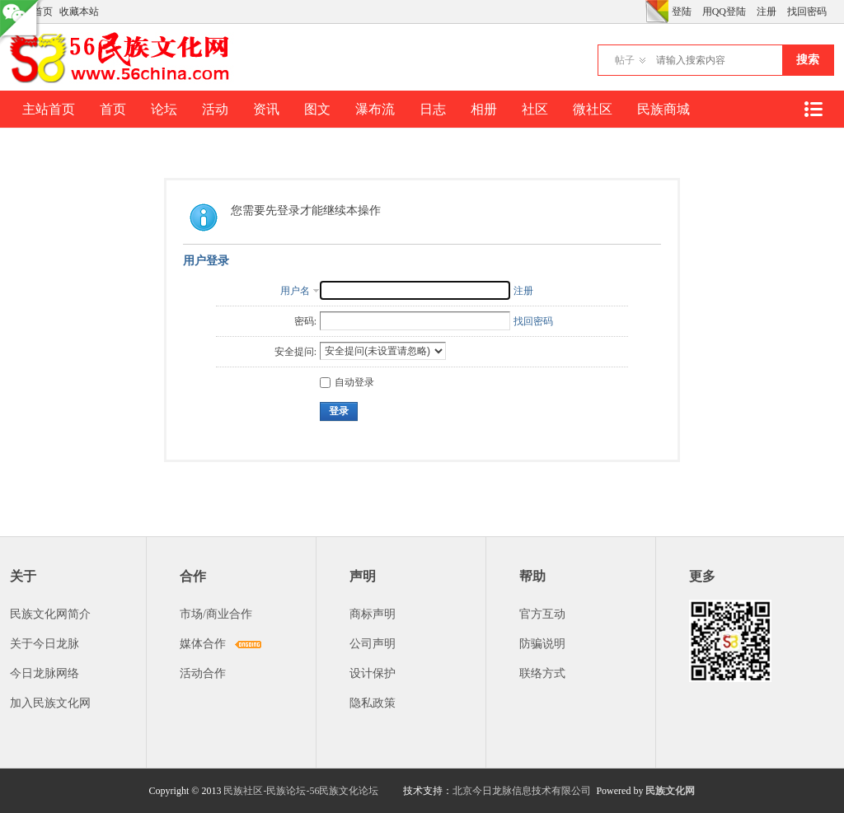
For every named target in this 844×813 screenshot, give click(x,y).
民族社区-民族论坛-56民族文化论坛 (300, 791)
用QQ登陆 (724, 11)
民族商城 (663, 109)
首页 (113, 109)
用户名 (295, 291)
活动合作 (203, 673)
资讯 (266, 109)
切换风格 (656, 11)
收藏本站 (79, 11)
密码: (305, 321)
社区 (535, 109)
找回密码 (807, 11)
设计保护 (372, 673)
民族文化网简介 (50, 614)
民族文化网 (670, 791)
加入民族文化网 (50, 703)
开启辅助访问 (641, 11)
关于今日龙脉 (44, 644)
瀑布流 (375, 109)
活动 (215, 109)
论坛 (164, 109)
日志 (433, 109)
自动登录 (347, 382)
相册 (484, 109)
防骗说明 (542, 644)
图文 (317, 109)
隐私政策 (372, 703)
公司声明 (372, 644)
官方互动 (542, 614)
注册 (766, 11)
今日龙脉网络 (44, 673)
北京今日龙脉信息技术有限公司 (521, 791)
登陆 (682, 11)
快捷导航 (812, 109)
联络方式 (542, 673)
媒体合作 (203, 644)
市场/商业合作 (216, 614)
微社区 (592, 109)
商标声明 (372, 614)
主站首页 (48, 109)
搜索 (807, 60)
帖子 (625, 60)
